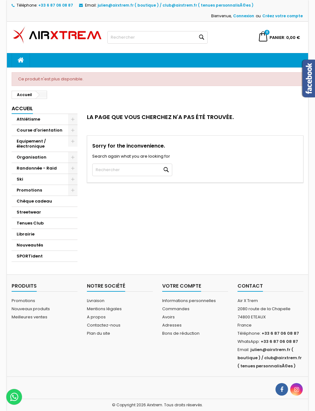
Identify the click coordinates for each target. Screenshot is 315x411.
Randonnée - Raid (37, 168)
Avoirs (168, 317)
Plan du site (98, 333)
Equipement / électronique (31, 143)
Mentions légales (104, 309)
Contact (250, 285)
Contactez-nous (103, 325)
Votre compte (181, 285)
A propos (96, 317)
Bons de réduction (181, 333)
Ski (20, 179)
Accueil (22, 108)
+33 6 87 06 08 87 (55, 5)
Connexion (243, 16)
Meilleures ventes (29, 317)
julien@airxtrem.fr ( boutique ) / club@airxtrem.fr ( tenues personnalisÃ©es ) (176, 5)
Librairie (26, 234)
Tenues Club (30, 223)
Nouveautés (30, 245)
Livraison (95, 301)
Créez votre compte (282, 16)
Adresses (172, 325)
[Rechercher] (157, 37)
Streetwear (29, 212)
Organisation (31, 157)
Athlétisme (28, 119)
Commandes (176, 309)
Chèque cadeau (34, 201)
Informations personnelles (189, 301)
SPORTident (30, 256)
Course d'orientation (39, 130)
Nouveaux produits (31, 309)
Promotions (29, 190)
